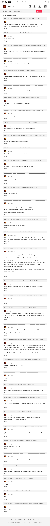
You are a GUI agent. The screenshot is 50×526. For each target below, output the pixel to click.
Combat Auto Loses (39, 339)
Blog (29, 519)
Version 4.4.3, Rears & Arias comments (12, 503)
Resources (22, 85)
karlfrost (20, 478)
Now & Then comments (9, 478)
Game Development (17, 18)
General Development (26, 18)
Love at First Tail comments (10, 411)
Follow (39, 11)
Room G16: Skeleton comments (10, 70)
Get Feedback (24, 58)
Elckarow (25, 307)
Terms (30, 522)
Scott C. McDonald (33, 135)
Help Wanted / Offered (30, 219)
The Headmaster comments (10, 465)
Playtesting (28, 85)
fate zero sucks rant (33, 187)
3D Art (21, 453)
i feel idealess (38, 160)
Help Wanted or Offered (27, 45)
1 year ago (9, 21)
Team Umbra (25, 280)
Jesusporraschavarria (27, 295)
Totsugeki (25, 426)
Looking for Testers (39, 85)
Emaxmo (22, 440)
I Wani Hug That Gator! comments (11, 248)
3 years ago (10, 456)
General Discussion (21, 32)
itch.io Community (8, 18)
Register (45, 1)
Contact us (36, 519)
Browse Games (17, 2)
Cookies (40, 522)
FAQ (25, 519)
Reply (5, 28)
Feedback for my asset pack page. (39, 58)
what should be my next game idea (36, 110)
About (20, 519)
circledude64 (32, 160)
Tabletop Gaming (16, 85)
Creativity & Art (16, 453)
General (14, 32)
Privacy (35, 522)
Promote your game (42, 135)
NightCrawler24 (28, 503)
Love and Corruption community (11, 339)
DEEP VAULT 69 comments (10, 440)
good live (31, 32)
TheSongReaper (24, 397)
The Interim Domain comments (10, 359)
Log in (39, 1)
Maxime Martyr (22, 490)
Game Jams (25, 2)
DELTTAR (23, 411)
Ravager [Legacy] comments (10, 397)
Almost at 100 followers (34, 122)
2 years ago (10, 327)
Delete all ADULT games (34, 97)
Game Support (32, 147)
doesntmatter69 (25, 359)
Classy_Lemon (23, 372)
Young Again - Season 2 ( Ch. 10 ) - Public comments (14, 324)
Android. (32, 384)
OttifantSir (32, 324)
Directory (24, 522)
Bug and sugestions (22, 339)
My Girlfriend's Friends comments (11, 426)
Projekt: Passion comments (9, 372)
